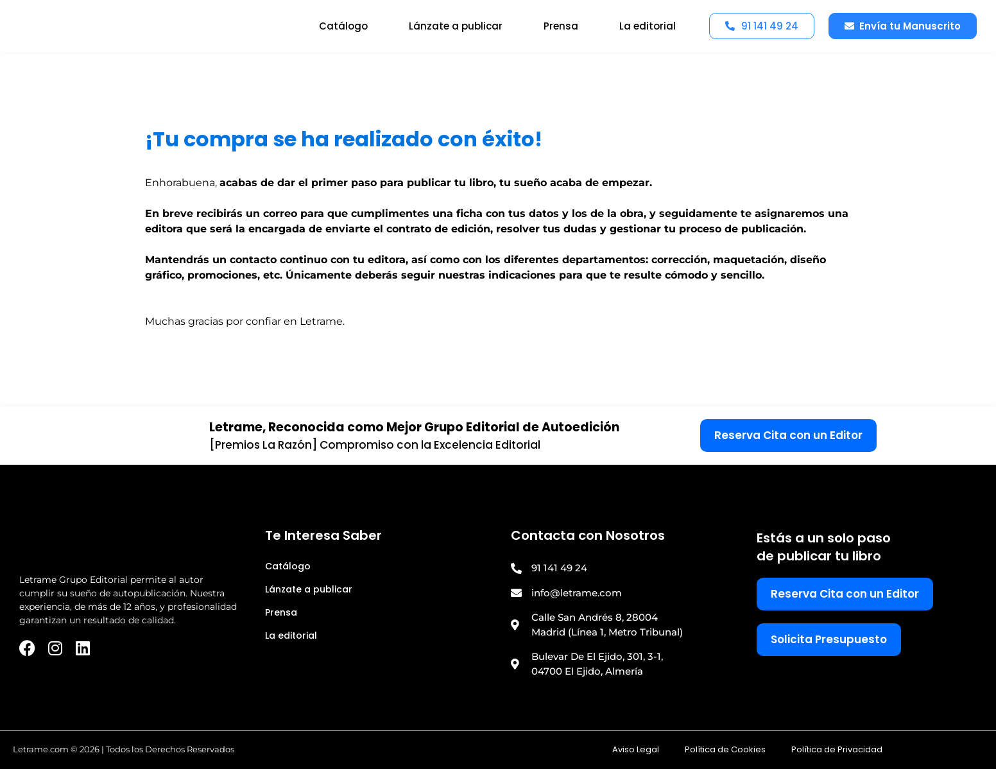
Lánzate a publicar (455, 26)
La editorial (647, 26)
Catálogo (343, 26)
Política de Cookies (725, 749)
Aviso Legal (635, 749)
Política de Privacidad (836, 749)
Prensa (561, 26)
